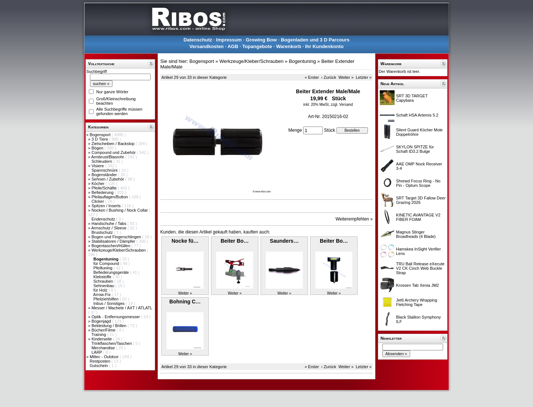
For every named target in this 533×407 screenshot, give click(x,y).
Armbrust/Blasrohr (108, 157)
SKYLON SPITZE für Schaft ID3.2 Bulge (415, 149)
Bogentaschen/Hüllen (111, 245)
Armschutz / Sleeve (109, 228)
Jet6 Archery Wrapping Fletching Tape (416, 302)
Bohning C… (185, 302)
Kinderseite (102, 339)
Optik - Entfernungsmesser (116, 316)
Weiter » (345, 77)
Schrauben (103, 281)
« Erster (312, 77)
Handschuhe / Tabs (109, 223)
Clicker (98, 201)
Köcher (98, 183)
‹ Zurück (328, 77)
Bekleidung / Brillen (109, 325)
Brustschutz (102, 232)
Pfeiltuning (103, 268)
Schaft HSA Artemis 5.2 (417, 115)
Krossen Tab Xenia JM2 (417, 285)
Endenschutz (103, 219)
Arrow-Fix (102, 294)
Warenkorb (288, 46)
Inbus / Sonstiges (109, 303)
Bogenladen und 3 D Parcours (315, 40)
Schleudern (102, 161)
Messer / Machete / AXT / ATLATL (121, 308)
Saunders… (284, 241)
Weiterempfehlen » (354, 219)
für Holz (100, 290)
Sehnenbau (104, 285)
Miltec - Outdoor (105, 356)
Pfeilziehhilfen (106, 299)
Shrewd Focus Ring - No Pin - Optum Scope (418, 183)
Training (99, 334)
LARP (97, 352)
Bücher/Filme (104, 330)
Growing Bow (261, 40)
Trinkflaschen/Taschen (112, 343)
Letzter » (364, 77)
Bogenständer (104, 174)
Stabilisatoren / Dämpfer (113, 241)
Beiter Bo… (235, 241)
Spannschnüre (105, 170)
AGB (233, 46)
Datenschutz (198, 40)
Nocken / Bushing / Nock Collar (120, 210)
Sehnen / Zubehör (108, 179)
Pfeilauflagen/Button (110, 197)
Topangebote (257, 46)
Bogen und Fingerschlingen (116, 237)
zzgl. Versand (342, 104)
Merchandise (103, 348)
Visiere (98, 166)
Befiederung (102, 192)
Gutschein (99, 365)
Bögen (97, 148)
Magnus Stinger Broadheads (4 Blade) (416, 234)
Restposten (100, 361)
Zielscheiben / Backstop (113, 143)
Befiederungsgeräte (111, 272)
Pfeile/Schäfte (104, 188)
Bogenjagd (101, 321)
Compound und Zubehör (114, 152)
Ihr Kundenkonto (324, 46)
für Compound (106, 263)
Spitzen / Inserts (106, 206)
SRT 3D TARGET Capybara (412, 98)
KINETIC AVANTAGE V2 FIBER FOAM (418, 217)
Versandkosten (207, 46)
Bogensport (100, 134)
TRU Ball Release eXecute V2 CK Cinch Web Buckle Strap (420, 268)
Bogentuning (302, 61)
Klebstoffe (103, 277)
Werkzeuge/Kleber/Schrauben (119, 250)
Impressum (229, 40)
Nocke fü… (184, 241)
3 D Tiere (100, 139)
